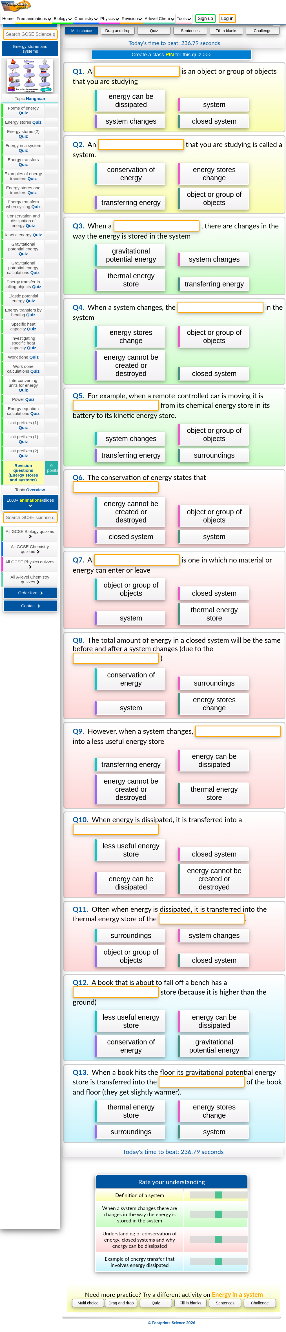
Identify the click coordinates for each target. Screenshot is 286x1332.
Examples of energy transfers (23, 176)
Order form (30, 592)
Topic (30, 98)
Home (8, 18)
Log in (227, 18)
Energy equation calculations (23, 411)
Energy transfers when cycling (23, 204)
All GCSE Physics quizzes (29, 564)
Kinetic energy (23, 234)
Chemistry (86, 18)
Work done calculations (23, 368)
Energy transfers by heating (23, 312)
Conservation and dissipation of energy (23, 221)
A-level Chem (159, 18)
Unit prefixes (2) (23, 453)
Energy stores (23, 122)
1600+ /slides (30, 502)
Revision (132, 18)
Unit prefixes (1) (23, 425)
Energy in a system (23, 148)
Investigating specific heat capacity (23, 343)
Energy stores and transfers (23, 190)
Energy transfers (23, 162)
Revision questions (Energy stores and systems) (23, 472)
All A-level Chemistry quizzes (29, 579)
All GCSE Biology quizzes (30, 533)
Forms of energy (23, 110)
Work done (23, 357)
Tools (184, 18)
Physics (109, 18)
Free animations (34, 18)
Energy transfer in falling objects (23, 284)
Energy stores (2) (23, 134)
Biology (63, 18)
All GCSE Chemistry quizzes (30, 549)
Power (23, 399)
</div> (171, 678)
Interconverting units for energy (23, 385)
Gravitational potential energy (23, 249)
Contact (30, 605)
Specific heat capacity (23, 326)
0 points (52, 468)
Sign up (205, 18)
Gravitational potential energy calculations (23, 268)
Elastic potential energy (23, 298)
